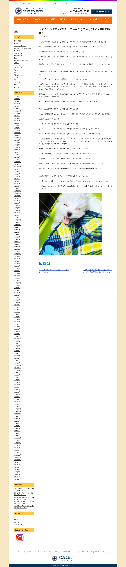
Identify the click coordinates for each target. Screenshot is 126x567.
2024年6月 (17, 147)
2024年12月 (17, 133)
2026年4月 (17, 96)
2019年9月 (17, 285)
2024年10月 (17, 137)
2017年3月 (17, 358)
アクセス (89, 552)
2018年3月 (17, 329)
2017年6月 (17, 351)
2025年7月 (17, 118)
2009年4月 (17, 474)
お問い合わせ (105, 552)
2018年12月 (17, 307)
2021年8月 (17, 229)
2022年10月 (17, 196)
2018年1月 (17, 334)
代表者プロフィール (68, 552)
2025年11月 (17, 108)
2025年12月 (17, 106)
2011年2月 (17, 433)
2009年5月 (17, 472)
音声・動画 (17, 41)
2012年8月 (17, 392)
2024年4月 (17, 152)
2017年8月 (17, 346)
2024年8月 (17, 142)
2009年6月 (17, 469)
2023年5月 (17, 179)
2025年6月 (17, 121)
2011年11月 (17, 411)
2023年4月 (17, 181)
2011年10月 (17, 414)
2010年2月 (17, 450)
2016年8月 (17, 375)
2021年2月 (17, 244)
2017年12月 (17, 336)
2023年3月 (17, 184)
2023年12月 (17, 162)
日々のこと (17, 65)
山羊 (15, 58)
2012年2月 (17, 404)
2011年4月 (17, 428)
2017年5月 (17, 353)
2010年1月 (17, 452)
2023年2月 (17, 186)
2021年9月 (17, 227)
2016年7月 (17, 377)
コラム (16, 77)
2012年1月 (17, 406)
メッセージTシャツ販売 (21, 60)
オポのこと (17, 82)
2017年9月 (17, 343)
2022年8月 (17, 200)
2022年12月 (17, 191)
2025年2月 (17, 128)
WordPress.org (18, 524)
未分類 (16, 84)
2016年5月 (17, 382)
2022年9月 (17, 198)
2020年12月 (17, 249)
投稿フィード (18, 520)
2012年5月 (17, 397)
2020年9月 (17, 256)
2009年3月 (17, 477)
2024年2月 (17, 157)
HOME (19, 552)
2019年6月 (17, 292)
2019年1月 (17, 305)
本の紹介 (16, 43)
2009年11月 (17, 457)
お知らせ (16, 80)
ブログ (97, 552)
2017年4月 (17, 355)
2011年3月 (17, 431)
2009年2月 (17, 479)
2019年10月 (17, 283)
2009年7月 (17, 467)
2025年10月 (17, 111)
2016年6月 (17, 380)
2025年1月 (17, 130)
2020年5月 (17, 266)
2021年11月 (17, 222)
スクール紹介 (48, 552)
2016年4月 (17, 385)
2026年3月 (17, 99)
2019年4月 (17, 297)
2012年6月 (17, 394)
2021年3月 (17, 242)
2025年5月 (17, 123)
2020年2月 (17, 273)
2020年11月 (17, 251)
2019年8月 (17, 288)
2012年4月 (17, 399)
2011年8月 (17, 418)
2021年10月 (17, 225)
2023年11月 (17, 164)
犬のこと (16, 70)
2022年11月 (17, 193)
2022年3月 (17, 213)
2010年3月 (17, 448)
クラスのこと (18, 67)
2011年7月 (17, 421)
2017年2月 (17, 360)
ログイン (16, 517)
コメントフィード (19, 522)
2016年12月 (17, 365)
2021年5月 (17, 237)
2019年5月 (17, 295)
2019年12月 (17, 278)
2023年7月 (17, 174)
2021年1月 (17, 247)
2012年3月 (17, 402)
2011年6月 (17, 423)
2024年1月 (17, 159)
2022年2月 (17, 215)
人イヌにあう (18, 51)
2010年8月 (17, 445)
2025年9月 (17, 113)
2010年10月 (17, 443)
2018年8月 (17, 317)
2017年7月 (17, 348)
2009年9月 (17, 462)
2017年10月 (17, 341)
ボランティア (18, 87)
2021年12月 (17, 220)
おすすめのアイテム (20, 46)
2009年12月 (17, 455)
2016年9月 (17, 372)
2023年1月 (17, 188)
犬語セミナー (18, 55)
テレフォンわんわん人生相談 (23, 48)
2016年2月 (17, 389)
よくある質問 (80, 552)
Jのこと (16, 63)
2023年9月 (17, 169)
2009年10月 (17, 460)
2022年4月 (17, 210)
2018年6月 (17, 322)
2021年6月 (17, 234)
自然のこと (17, 72)
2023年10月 (17, 166)
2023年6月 (17, 176)
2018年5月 (17, 324)
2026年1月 (17, 103)
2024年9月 (17, 140)
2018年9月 (17, 314)
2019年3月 (17, 300)
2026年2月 (17, 101)
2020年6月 (17, 263)
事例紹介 (57, 552)
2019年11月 (17, 280)
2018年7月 (17, 319)
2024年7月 (17, 145)
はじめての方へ (28, 552)
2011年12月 (17, 409)
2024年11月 (17, 135)
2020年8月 (17, 259)
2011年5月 (17, 426)
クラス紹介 (38, 552)
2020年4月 (17, 268)
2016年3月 (17, 387)
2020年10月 (17, 254)
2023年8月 (17, 171)
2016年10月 (17, 370)
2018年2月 (17, 331)
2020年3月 (17, 271)
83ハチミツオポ (18, 53)
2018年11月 (17, 309)
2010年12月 (17, 438)
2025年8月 (17, 116)
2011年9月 (17, 416)
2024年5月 (17, 150)
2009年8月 (17, 464)
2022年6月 (17, 205)
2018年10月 (17, 312)
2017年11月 (17, 339)
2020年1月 (17, 276)
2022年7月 (17, 203)
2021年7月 (17, 232)
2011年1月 (17, 435)
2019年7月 (17, 290)
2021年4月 (17, 239)
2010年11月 (17, 440)
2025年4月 (17, 125)
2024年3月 (17, 154)
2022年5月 (17, 208)
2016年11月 (17, 368)
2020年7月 (17, 261)
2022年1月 (17, 217)
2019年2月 (17, 302)
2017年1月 (17, 363)
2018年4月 (17, 326)
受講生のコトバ (18, 75)
